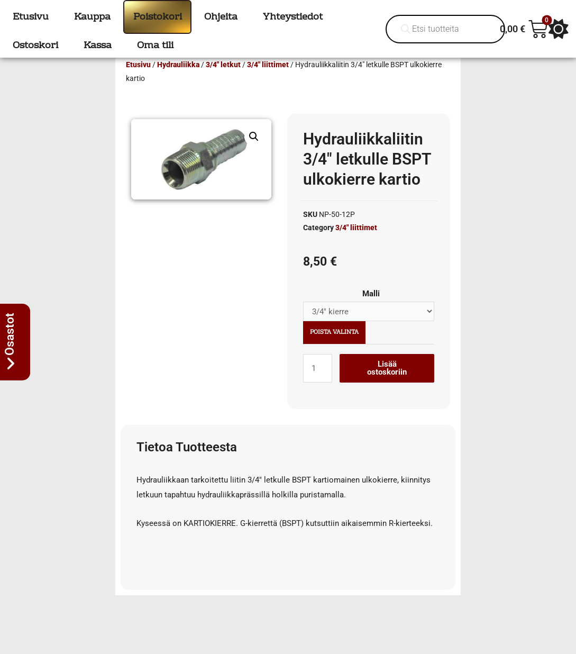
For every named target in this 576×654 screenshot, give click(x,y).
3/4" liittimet (268, 80)
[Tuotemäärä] (317, 383)
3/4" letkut (223, 80)
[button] (253, 151)
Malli (371, 309)
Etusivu (138, 80)
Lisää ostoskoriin (387, 383)
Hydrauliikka (178, 80)
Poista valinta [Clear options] (334, 348)
